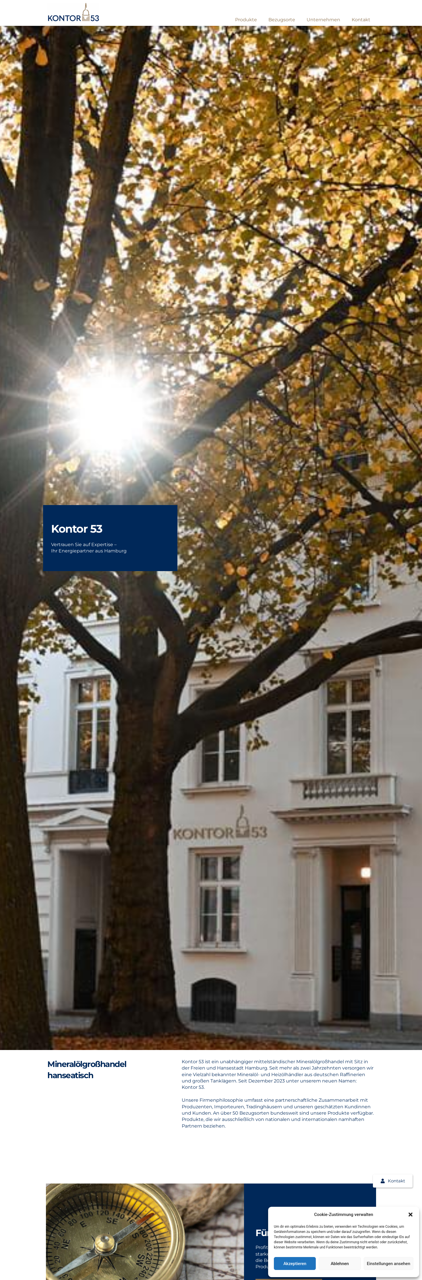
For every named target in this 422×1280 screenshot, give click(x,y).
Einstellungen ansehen (388, 1263)
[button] (410, 1214)
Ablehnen (340, 1263)
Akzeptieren (294, 1263)
